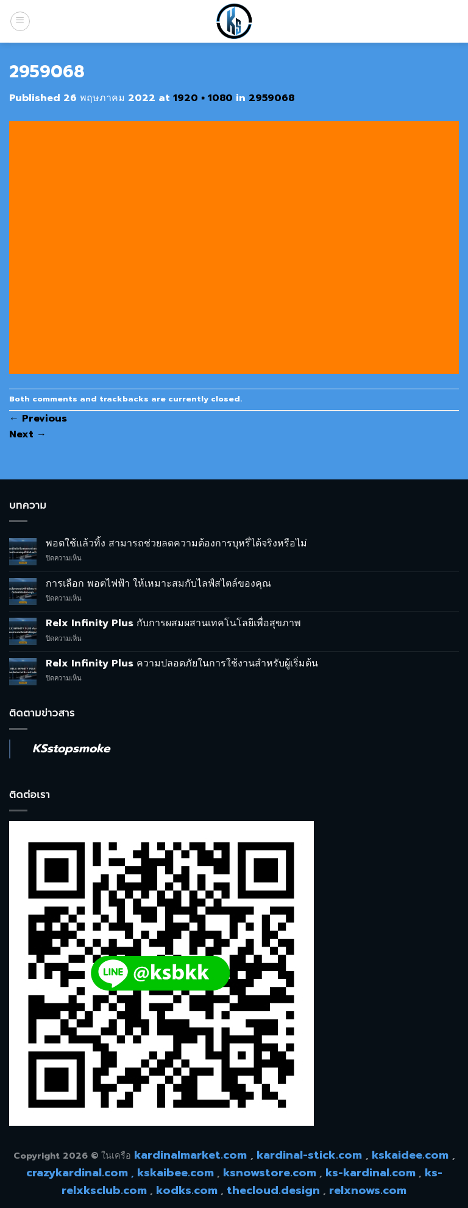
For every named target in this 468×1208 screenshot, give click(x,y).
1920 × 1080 (203, 98)
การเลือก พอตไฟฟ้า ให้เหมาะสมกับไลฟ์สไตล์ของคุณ (158, 584)
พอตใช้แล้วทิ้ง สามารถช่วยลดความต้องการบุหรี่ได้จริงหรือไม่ (176, 543)
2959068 (271, 98)
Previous (38, 418)
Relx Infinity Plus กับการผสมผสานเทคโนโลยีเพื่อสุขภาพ (173, 623)
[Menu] (20, 21)
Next (27, 434)
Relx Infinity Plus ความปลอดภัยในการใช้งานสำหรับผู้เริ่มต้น (182, 663)
